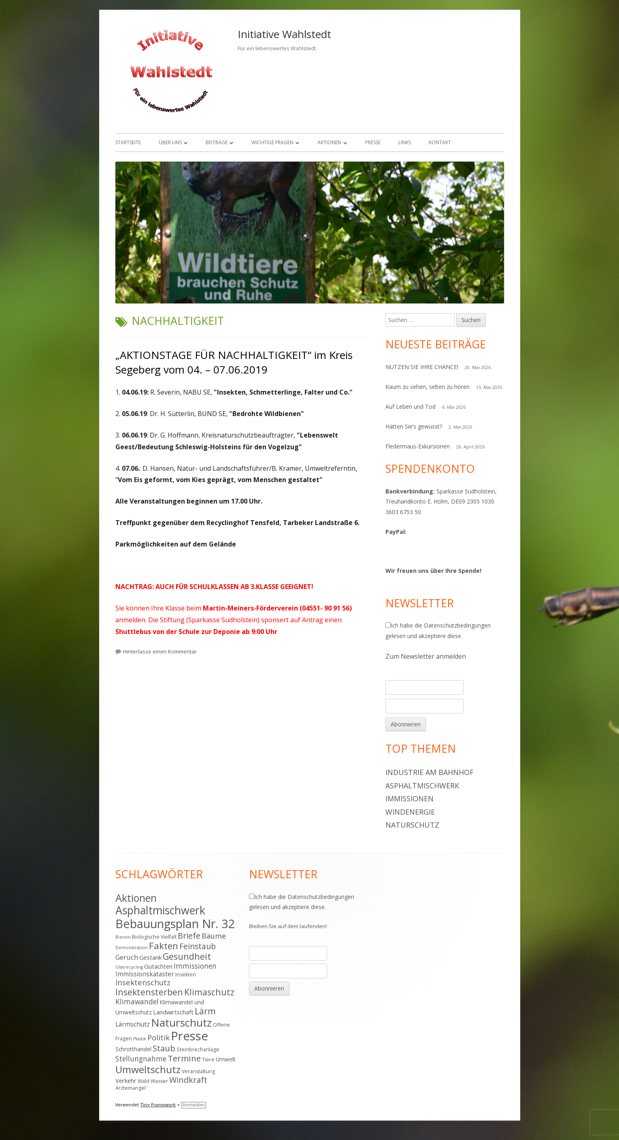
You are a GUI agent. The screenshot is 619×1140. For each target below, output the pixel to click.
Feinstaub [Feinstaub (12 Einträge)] (197, 946)
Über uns (170, 142)
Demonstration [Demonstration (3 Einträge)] (131, 947)
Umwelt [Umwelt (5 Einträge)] (226, 1059)
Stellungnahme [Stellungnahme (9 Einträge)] (140, 1058)
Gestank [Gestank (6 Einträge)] (150, 957)
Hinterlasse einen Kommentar (160, 651)
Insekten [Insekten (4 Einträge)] (185, 974)
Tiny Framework (158, 1105)
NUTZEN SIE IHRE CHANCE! (421, 367)
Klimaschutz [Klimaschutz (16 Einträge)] (209, 992)
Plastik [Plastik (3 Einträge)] (139, 1039)
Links (404, 142)
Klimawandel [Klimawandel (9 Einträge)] (137, 1001)
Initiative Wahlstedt (284, 34)
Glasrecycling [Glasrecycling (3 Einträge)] (129, 967)
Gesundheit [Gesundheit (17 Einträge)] (187, 956)
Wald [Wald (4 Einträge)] (143, 1081)
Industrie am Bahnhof (429, 772)
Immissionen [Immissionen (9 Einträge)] (195, 966)
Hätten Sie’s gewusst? (413, 426)
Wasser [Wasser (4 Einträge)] (159, 1081)
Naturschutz (412, 825)
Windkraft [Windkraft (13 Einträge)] (188, 1079)
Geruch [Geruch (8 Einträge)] (126, 957)
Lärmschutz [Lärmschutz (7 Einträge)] (132, 1024)
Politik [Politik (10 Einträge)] (158, 1037)
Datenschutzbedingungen (457, 625)
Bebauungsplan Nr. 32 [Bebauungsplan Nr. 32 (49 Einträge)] (175, 923)
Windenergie (410, 812)
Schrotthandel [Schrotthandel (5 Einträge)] (133, 1049)
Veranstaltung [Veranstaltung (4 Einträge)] (198, 1071)
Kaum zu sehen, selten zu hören (427, 387)
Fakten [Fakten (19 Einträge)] (163, 945)
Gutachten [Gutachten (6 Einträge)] (158, 966)
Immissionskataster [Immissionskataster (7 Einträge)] (144, 973)
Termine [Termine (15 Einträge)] (184, 1058)
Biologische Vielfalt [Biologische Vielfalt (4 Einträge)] (154, 936)
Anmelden (194, 1105)
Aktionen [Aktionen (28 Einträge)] (136, 898)
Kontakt (440, 142)
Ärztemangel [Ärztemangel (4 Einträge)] (130, 1087)
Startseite (128, 142)
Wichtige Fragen (272, 142)
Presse (373, 142)
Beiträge (217, 142)
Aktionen (329, 142)
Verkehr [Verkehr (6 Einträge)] (125, 1080)
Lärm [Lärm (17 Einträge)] (205, 1011)
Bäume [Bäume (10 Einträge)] (214, 936)
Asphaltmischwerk (422, 785)
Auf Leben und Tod (410, 406)
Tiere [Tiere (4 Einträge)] (208, 1059)
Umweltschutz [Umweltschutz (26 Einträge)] (148, 1069)
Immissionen (409, 798)
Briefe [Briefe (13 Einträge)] (189, 935)
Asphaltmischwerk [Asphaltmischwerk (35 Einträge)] (160, 910)
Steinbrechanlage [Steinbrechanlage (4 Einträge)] (198, 1049)
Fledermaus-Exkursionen (417, 446)
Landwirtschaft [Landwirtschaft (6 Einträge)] (173, 1012)
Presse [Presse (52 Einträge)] (189, 1036)
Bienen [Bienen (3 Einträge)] (123, 937)
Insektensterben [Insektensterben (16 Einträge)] (149, 992)
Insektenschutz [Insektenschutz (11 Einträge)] (142, 982)
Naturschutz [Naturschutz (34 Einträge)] (181, 1022)
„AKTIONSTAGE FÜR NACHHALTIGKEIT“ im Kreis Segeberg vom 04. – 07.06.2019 (234, 362)
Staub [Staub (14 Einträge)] (164, 1048)
